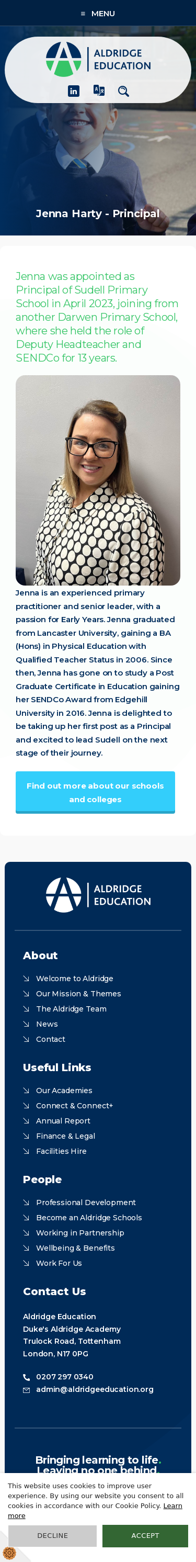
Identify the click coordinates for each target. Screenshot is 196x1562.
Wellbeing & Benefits (75, 1248)
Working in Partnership (80, 1233)
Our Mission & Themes (78, 993)
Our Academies (64, 1090)
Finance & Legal (65, 1136)
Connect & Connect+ (74, 1105)
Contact (50, 1039)
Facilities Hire (61, 1151)
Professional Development (86, 1202)
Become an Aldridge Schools (89, 1217)
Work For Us (59, 1263)
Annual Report (63, 1121)
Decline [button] (52, 1535)
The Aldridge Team (71, 1009)
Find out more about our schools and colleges (95, 792)
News (46, 1024)
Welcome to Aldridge (74, 978)
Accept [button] (145, 1535)
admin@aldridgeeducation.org (95, 1389)
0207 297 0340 (65, 1376)
